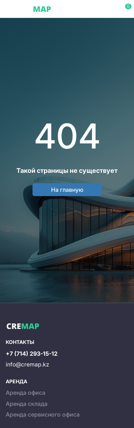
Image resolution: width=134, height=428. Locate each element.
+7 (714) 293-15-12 (32, 353)
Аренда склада (27, 403)
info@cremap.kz (27, 364)
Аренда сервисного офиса (43, 414)
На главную (67, 189)
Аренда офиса (25, 392)
